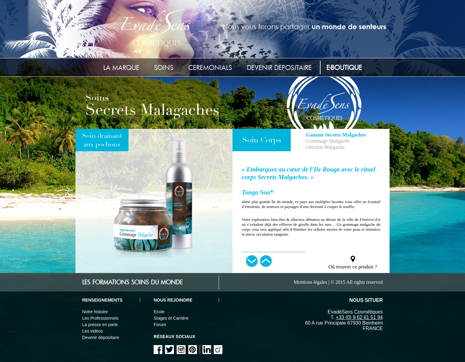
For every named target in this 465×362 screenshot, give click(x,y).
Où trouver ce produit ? (353, 267)
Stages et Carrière (171, 318)
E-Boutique (344, 67)
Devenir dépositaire (100, 337)
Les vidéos (92, 331)
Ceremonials (210, 67)
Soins (164, 67)
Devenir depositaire (279, 67)
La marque (121, 67)
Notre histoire (95, 311)
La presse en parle (100, 324)
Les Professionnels (100, 318)
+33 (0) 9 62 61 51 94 (359, 317)
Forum (160, 324)
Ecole (159, 311)
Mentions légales (310, 282)
